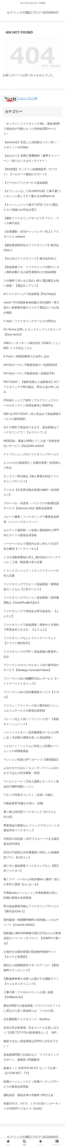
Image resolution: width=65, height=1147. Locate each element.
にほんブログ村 (20, 98)
